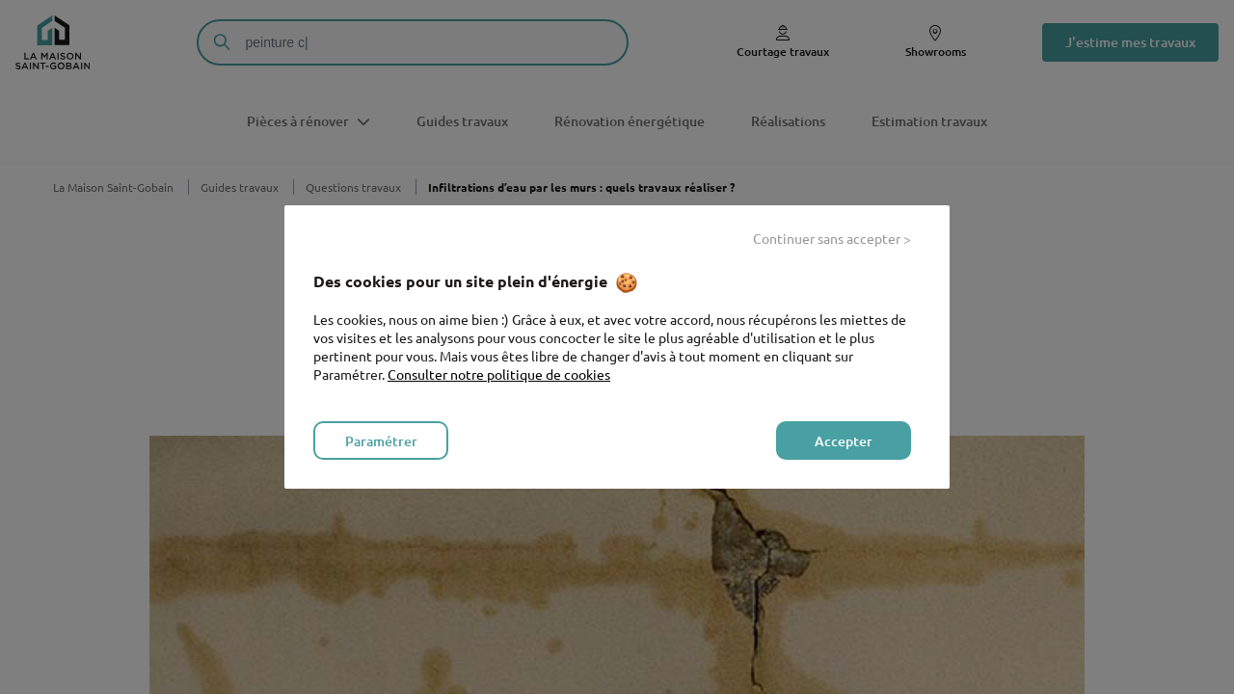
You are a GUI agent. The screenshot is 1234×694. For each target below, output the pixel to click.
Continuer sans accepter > (832, 238)
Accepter (843, 441)
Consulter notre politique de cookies (499, 374)
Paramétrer (381, 441)
